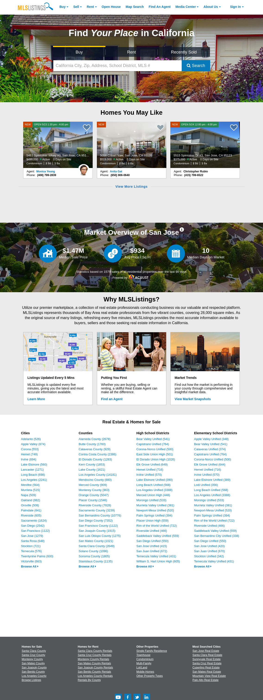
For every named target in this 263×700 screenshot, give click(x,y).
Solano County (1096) (93, 551)
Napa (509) (28, 495)
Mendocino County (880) (95, 479)
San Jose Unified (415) (151, 546)
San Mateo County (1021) (96, 541)
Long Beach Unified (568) (153, 485)
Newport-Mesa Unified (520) (155, 510)
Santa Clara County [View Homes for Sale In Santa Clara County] (34, 650)
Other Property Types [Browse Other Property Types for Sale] (149, 676)
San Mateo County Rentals (94, 663)
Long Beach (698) (33, 474)
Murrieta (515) (30, 490)
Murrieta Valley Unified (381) (155, 505)
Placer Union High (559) (152, 520)
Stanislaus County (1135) (96, 561)
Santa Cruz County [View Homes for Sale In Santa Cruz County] (33, 655)
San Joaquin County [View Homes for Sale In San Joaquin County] (34, 667)
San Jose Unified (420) (209, 546)
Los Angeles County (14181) (98, 474)
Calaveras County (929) (95, 449)
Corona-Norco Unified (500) (155, 449)
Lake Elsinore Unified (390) (154, 479)
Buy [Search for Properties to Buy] (79, 52)
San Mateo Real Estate (207, 671)
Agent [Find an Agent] (160, 7)
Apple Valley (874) (33, 444)
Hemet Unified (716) (149, 469)
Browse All (29, 566)
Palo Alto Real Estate (206, 680)
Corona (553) (30, 449)
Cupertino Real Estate (206, 667)
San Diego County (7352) (96, 520)
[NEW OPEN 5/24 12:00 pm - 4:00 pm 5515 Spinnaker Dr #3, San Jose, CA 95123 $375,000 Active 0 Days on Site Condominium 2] (205, 145)
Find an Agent (112, 399)
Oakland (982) (30, 500)
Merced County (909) (93, 485)
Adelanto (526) (31, 439)
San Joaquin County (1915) (97, 530)
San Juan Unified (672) (151, 551)
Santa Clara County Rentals (95, 650)
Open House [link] (111, 7)
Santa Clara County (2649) (97, 546)
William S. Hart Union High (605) (158, 561)
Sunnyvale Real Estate (207, 659)
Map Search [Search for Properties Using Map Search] (135, 7)
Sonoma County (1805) (94, 556)
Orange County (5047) (94, 495)
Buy (63, 7)
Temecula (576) (31, 551)
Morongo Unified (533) (151, 500)
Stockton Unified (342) (209, 556)
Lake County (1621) (92, 469)
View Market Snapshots (193, 399)
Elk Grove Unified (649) (152, 464)
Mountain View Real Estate (209, 676)
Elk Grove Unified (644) (209, 464)
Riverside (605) (31, 515)
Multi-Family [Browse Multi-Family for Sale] (144, 663)
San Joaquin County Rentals (95, 667)
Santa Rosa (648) (33, 541)
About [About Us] (210, 7)
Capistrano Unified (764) (152, 444)
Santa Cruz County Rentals (94, 655)
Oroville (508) (30, 505)
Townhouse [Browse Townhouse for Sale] (143, 655)
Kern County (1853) (92, 464)
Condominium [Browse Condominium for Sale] (145, 659)
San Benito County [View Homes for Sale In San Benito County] (33, 671)
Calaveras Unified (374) (210, 449)
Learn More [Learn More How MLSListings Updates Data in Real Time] (36, 399)
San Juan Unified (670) (209, 551)
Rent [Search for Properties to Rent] (131, 52)
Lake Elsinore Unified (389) (212, 479)
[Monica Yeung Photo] (83, 168)
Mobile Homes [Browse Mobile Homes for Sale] (145, 671)
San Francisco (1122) (35, 530)
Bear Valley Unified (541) (153, 439)
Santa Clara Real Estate (207, 655)
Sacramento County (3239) (97, 510)
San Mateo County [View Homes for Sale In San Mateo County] (33, 663)
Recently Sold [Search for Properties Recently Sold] (184, 52)
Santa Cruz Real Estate (207, 663)
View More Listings (131, 186)
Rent (90, 7)
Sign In (235, 7)
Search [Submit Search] (196, 65)
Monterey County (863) (94, 490)
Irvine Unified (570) (149, 474)
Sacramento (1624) (34, 520)
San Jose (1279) (32, 536)
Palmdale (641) (31, 510)
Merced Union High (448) (153, 495)
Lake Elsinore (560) (34, 464)
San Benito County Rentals (94, 671)
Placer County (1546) (93, 500)
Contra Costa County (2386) (98, 454)
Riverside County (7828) (95, 505)
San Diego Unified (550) (152, 541)
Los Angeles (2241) (34, 479)
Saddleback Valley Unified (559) (157, 536)
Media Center (185, 7)
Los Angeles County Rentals (95, 676)
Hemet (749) (29, 454)
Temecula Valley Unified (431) (156, 556)
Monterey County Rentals (93, 659)
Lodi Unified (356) (206, 485)
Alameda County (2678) (95, 439)
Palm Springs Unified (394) (154, 515)
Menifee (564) (30, 485)
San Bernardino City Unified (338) (216, 536)
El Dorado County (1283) (95, 459)
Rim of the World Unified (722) (156, 525)
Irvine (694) (28, 459)
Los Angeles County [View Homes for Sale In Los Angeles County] (34, 676)
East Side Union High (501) (154, 454)
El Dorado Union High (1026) (155, 459)
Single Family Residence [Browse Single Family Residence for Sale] (151, 650)
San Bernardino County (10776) (100, 515)
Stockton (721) (31, 546)
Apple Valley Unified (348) (211, 439)
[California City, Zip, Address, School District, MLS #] (117, 65)
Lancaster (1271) (32, 469)
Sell (76, 7)
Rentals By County (89, 680)
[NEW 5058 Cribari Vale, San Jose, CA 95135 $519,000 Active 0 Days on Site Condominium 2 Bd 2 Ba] (131, 145)
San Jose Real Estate (206, 650)
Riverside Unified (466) (151, 530)
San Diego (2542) (33, 525)
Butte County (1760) (92, 444)
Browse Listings (31, 680)
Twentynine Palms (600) (37, 556)
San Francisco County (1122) (98, 525)
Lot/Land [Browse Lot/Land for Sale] (141, 667)
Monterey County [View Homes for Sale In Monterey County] (32, 659)
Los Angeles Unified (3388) (154, 490)
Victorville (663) (31, 561)
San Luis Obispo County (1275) (100, 536)
